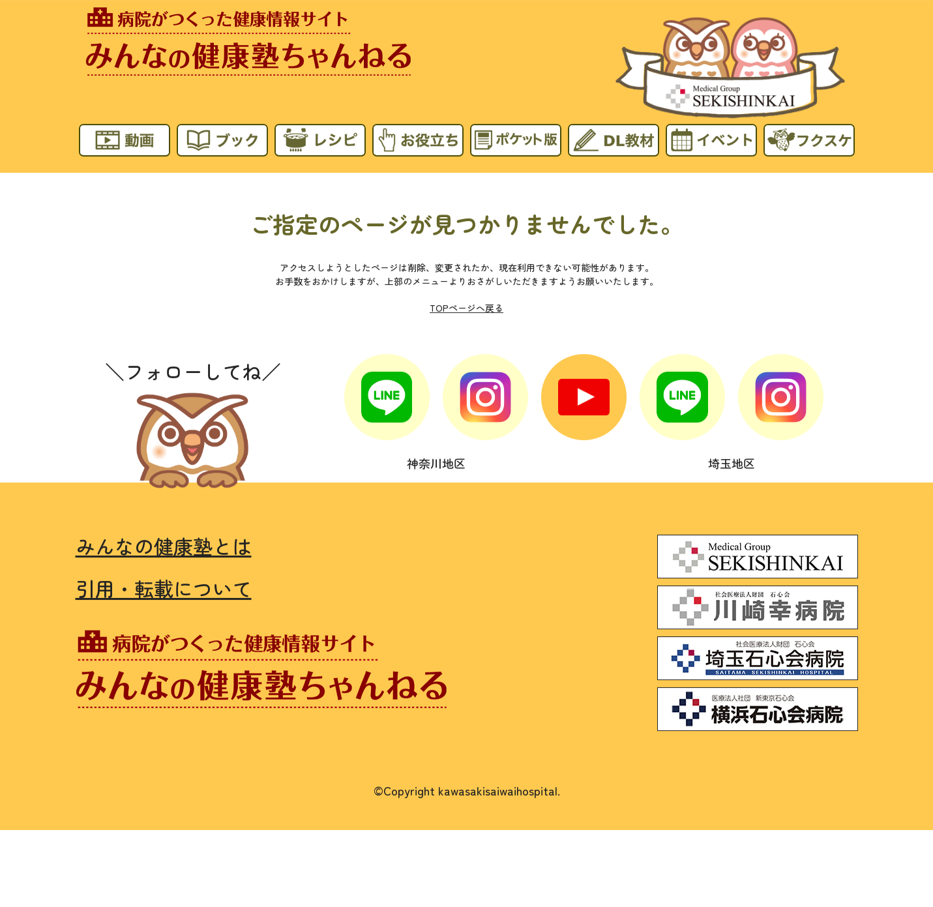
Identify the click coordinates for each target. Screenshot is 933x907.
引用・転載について (164, 587)
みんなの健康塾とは (164, 545)
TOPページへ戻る (466, 307)
